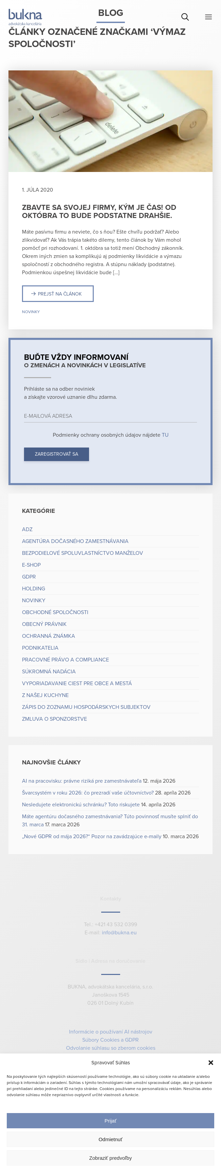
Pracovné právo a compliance (65, 659)
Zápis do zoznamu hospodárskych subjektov (86, 707)
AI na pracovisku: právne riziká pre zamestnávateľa (81, 781)
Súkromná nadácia (49, 671)
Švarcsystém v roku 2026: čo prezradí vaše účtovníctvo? (88, 792)
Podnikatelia (40, 648)
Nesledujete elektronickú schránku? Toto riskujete (81, 804)
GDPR (29, 576)
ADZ (27, 529)
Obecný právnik (44, 624)
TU (164, 435)
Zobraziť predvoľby (110, 1158)
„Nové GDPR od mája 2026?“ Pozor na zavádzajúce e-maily (91, 836)
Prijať (111, 1121)
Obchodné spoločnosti (55, 612)
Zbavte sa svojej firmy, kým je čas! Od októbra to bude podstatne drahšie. (99, 211)
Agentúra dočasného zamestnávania (75, 541)
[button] (210, 1062)
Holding (33, 588)
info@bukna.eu (119, 933)
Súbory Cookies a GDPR (110, 1040)
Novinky (31, 311)
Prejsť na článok (60, 294)
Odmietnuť (110, 1139)
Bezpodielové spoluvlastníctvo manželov (82, 553)
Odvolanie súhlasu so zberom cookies (110, 1048)
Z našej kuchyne (45, 695)
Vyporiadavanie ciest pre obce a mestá (77, 683)
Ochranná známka (48, 636)
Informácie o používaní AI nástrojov (110, 1031)
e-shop (31, 565)
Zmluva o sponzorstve (54, 719)
